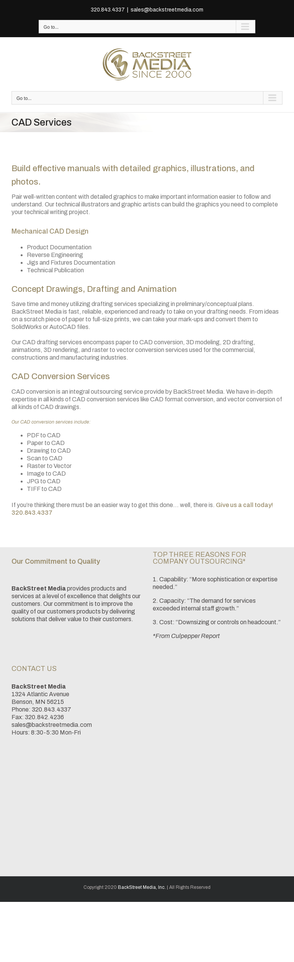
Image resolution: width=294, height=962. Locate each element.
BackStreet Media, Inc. (142, 887)
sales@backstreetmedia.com (167, 10)
